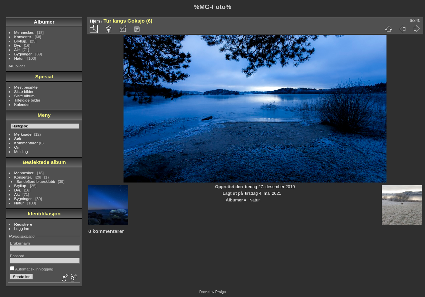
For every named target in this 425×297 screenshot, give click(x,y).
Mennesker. (24, 32)
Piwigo (220, 292)
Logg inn (21, 228)
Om (17, 147)
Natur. (19, 58)
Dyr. (17, 45)
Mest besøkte (26, 87)
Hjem (95, 21)
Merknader (23, 134)
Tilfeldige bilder (27, 100)
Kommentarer (26, 143)
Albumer (44, 22)
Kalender (22, 104)
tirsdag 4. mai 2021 (263, 193)
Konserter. (23, 37)
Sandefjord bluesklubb (36, 181)
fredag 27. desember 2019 (270, 186)
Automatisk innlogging (31, 269)
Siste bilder (24, 91)
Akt (17, 49)
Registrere (23, 224)
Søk (17, 138)
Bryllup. (20, 41)
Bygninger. (23, 54)
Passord (17, 256)
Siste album (24, 96)
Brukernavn (20, 243)
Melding (21, 151)
